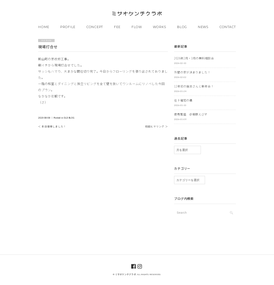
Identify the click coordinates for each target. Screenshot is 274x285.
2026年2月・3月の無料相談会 (194, 58)
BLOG (182, 27)
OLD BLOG (69, 117)
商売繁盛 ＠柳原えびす (190, 114)
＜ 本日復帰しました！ (52, 126)
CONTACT (227, 27)
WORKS (159, 27)
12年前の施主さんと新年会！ (194, 86)
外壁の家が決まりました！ (192, 72)
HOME (43, 27)
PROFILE (67, 27)
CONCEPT (94, 27)
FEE (117, 27)
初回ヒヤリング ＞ (156, 126)
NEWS (203, 27)
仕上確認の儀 (183, 100)
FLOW (136, 27)
